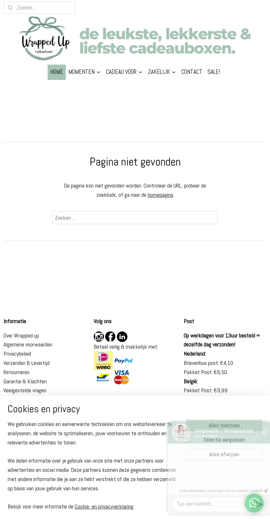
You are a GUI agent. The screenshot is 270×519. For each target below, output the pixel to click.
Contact (12, 399)
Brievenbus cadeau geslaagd (33, 457)
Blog (8, 408)
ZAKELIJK (162, 72)
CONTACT (191, 72)
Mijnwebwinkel (194, 507)
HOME (56, 72)
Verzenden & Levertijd (26, 362)
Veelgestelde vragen (24, 390)
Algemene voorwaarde (26, 344)
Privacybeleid (17, 353)
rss (126, 507)
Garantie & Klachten (25, 381)
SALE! (213, 72)
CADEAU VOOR (124, 72)
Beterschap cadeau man (29, 447)
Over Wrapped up (21, 335)
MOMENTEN (84, 72)
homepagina (160, 194)
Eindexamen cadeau (24, 466)
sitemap (115, 507)
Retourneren (16, 372)
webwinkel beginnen (147, 507)
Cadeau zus (15, 439)
